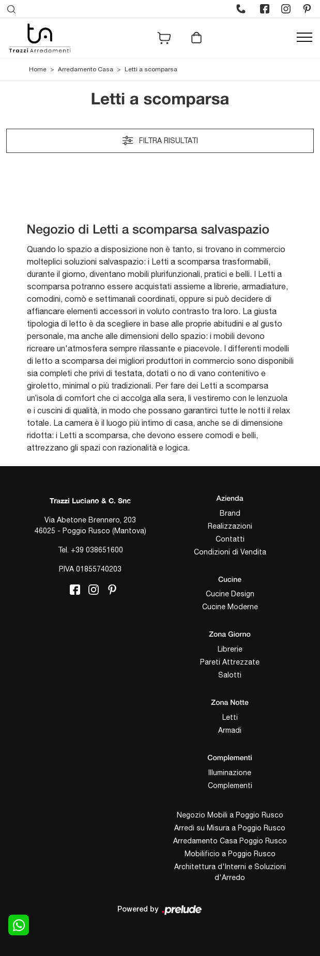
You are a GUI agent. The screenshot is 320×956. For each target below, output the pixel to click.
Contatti (230, 539)
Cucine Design (230, 594)
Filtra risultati (160, 140)
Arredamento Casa (85, 69)
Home (38, 69)
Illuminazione (229, 772)
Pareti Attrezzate (230, 662)
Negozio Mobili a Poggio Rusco (230, 815)
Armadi (229, 730)
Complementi (230, 785)
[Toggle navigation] (304, 38)
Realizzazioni (230, 526)
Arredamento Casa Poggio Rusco (230, 841)
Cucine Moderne (230, 607)
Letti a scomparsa (151, 69)
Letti (230, 717)
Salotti (229, 675)
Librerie (230, 649)
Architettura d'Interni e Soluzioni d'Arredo (230, 872)
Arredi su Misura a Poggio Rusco (229, 828)
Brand (230, 513)
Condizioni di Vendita (230, 552)
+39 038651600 (97, 550)
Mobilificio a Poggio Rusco (230, 854)
